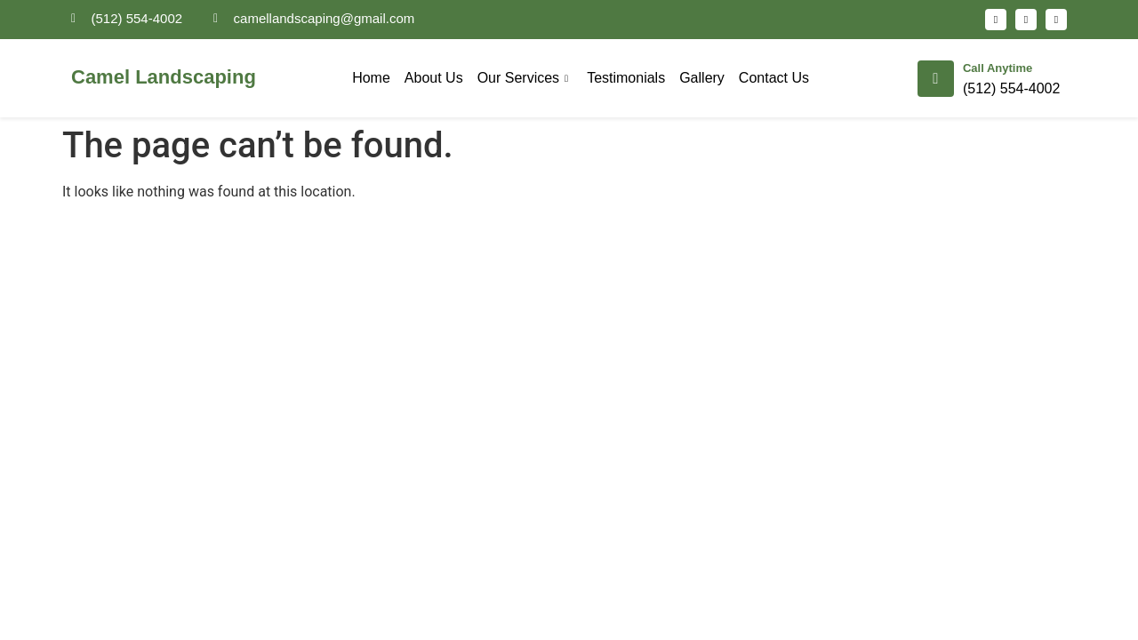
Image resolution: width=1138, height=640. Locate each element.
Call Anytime (997, 68)
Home (371, 77)
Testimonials (626, 77)
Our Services (525, 77)
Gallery (702, 77)
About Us (434, 77)
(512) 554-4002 (1011, 88)
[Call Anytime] (936, 78)
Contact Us (774, 77)
